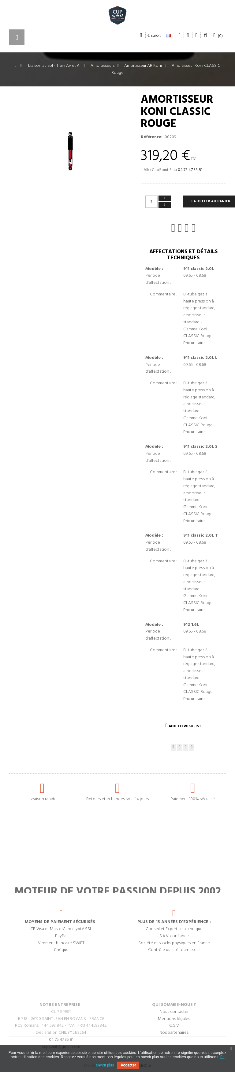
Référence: (151, 137)
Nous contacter (174, 1034)
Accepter (128, 1065)
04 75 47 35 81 (190, 169)
